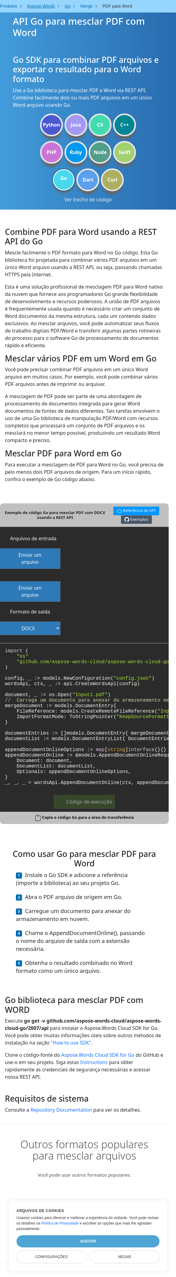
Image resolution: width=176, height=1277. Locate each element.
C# (100, 124)
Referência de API (135, 509)
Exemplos (136, 519)
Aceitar (88, 1241)
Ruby (76, 152)
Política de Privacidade (60, 1223)
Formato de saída (30, 611)
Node (100, 152)
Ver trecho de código (88, 199)
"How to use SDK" (71, 1042)
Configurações (51, 1257)
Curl (112, 179)
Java (76, 124)
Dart (87, 179)
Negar (124, 1257)
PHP (51, 152)
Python (51, 124)
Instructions (94, 1062)
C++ (124, 124)
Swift (124, 152)
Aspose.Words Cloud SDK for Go (97, 1055)
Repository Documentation (61, 1109)
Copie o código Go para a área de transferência (88, 817)
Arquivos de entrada (33, 538)
